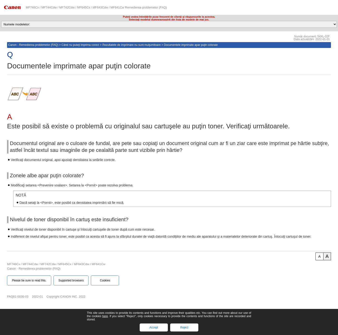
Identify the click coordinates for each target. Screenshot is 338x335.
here (105, 316)
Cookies (105, 280)
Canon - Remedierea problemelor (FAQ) (33, 45)
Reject (184, 327)
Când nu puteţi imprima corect (80, 45)
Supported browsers (71, 280)
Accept (154, 327)
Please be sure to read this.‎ (29, 280)
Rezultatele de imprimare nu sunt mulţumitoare (131, 45)
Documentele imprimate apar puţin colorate (191, 45)
